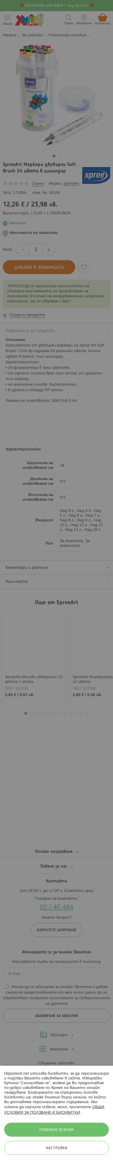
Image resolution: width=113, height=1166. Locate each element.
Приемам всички (56, 1130)
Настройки (56, 1148)
